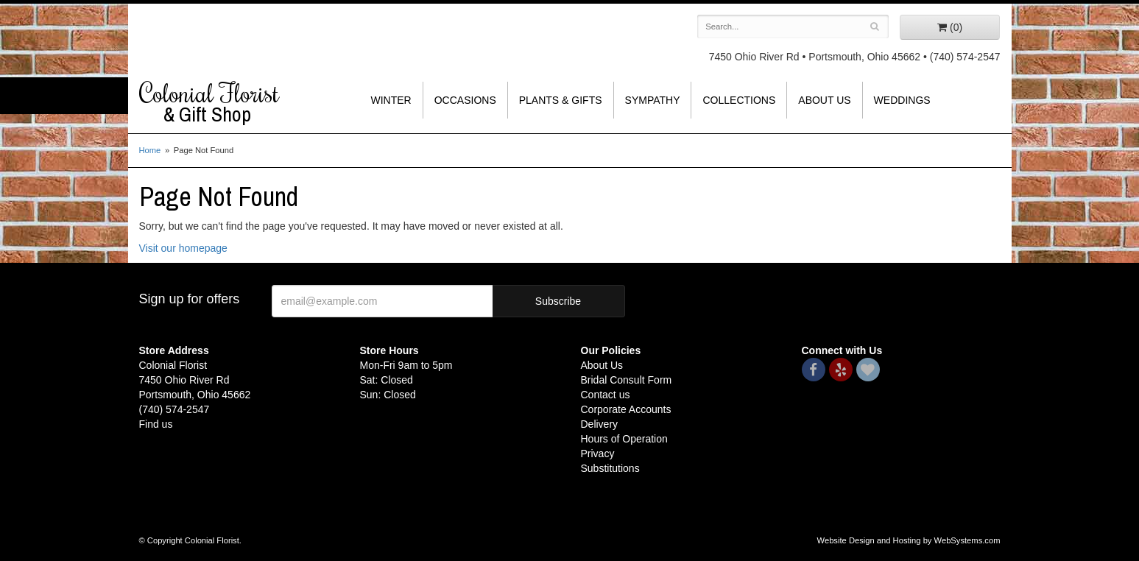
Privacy (598, 453)
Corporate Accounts (626, 409)
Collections (738, 100)
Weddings (902, 100)
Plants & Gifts (560, 100)
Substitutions (610, 468)
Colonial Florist (238, 102)
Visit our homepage (183, 248)
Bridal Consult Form (626, 380)
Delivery (599, 424)
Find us (156, 424)
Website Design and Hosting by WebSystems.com (909, 540)
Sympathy (652, 100)
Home (150, 150)
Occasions (465, 100)
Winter (391, 100)
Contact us (605, 395)
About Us (824, 100)
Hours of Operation (624, 439)
